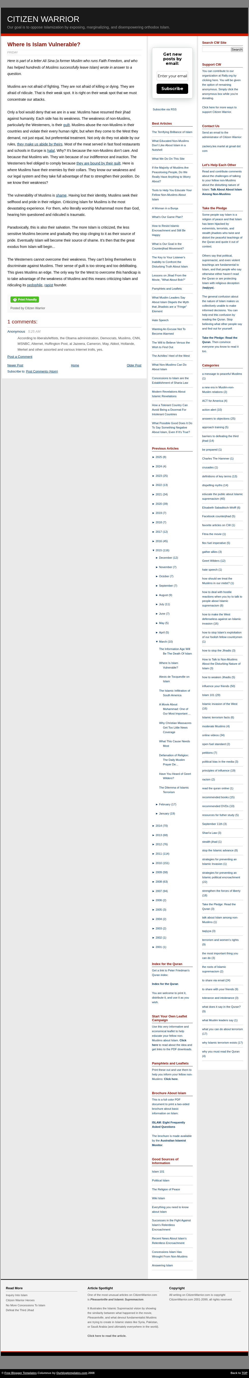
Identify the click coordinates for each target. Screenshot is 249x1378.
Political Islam (160, 1180)
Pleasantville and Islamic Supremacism (116, 1299)
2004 (159, 919)
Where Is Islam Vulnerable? (43, 44)
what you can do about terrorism (222, 1029)
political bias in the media (218, 761)
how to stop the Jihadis (217, 650)
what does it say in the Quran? (221, 1006)
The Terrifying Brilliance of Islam (172, 132)
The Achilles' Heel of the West (171, 355)
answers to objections (216, 418)
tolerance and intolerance (218, 997)
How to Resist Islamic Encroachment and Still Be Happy (169, 230)
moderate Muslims (214, 726)
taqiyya (208, 287)
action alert (209, 409)
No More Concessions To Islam (25, 1305)
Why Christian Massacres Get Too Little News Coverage (175, 727)
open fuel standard (214, 744)
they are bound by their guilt (98, 163)
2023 (159, 475)
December (166, 557)
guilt (66, 125)
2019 (159, 512)
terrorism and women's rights (220, 939)
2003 (159, 928)
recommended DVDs (215, 806)
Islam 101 (158, 1171)
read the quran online (216, 788)
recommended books (216, 797)
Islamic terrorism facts (216, 717)
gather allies (210, 551)
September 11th (212, 823)
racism (206, 779)
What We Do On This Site (168, 158)
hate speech (210, 569)
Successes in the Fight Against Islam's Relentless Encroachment (171, 1225)
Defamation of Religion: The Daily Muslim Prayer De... (174, 760)
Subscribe (172, 88)
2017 (159, 531)
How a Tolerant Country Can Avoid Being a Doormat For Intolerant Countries (170, 410)
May (162, 623)
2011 (159, 853)
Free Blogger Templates (21, 1372)
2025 (159, 456)
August (164, 595)
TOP (244, 1372)
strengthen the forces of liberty (221, 890)
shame (61, 195)
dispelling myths (212, 485)
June (162, 613)
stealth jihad (210, 841)
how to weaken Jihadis (217, 677)
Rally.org (227, 75)
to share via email (213, 980)
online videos (210, 735)
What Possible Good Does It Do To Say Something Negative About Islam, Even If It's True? (172, 428)
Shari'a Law (210, 832)
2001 (159, 947)
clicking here (210, 80)
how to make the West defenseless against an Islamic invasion (221, 619)
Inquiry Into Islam (16, 1295)
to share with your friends (218, 989)
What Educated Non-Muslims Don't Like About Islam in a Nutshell (170, 145)
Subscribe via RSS (164, 109)
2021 (159, 494)
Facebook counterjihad (217, 516)
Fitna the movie (212, 534)
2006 (159, 900)
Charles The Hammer (216, 458)
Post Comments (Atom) (42, 371)
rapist (49, 285)
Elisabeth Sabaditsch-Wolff (219, 507)
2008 (159, 881)
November (166, 567)
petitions (208, 752)
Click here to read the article (107, 1335)
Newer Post (15, 365)
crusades (208, 467)
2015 (159, 550)
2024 (159, 466)
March (163, 641)
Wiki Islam (158, 1198)
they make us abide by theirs (39, 144)
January (164, 813)
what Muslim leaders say (218, 1020)
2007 (159, 891)
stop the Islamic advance (218, 850)
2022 (159, 484)
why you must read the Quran (221, 1051)
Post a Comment (19, 357)
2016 (159, 541)
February (165, 804)
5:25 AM (34, 331)
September (166, 585)
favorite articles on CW (217, 525)
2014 (159, 825)
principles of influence (216, 770)
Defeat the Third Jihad (20, 1310)
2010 (159, 863)
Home (75, 365)
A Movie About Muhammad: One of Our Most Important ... (175, 709)
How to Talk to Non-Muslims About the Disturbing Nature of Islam (221, 664)
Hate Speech (160, 320)
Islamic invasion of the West (219, 703)
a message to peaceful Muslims (222, 373)
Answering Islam (162, 1265)
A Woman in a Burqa (165, 208)
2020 (159, 503)
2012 (159, 844)
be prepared (210, 449)
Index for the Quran (165, 983)
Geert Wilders (211, 560)
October (164, 576)
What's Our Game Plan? (167, 216)
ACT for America (213, 400)
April (162, 632)
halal (51, 151)
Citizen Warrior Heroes (20, 1300)
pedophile (35, 285)
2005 (159, 909)
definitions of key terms (217, 476)
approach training (213, 427)
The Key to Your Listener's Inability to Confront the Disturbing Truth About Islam (170, 262)
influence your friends (216, 686)
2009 (159, 872)
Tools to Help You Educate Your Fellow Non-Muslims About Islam (172, 195)
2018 (159, 522)
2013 (159, 835)
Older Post (134, 365)
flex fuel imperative (214, 542)
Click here (170, 1078)
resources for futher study (218, 815)
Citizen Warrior (43, 19)
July (162, 604)
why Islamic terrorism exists (220, 1042)
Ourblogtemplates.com (71, 1372)
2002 (159, 937)
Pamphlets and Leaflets (167, 288)
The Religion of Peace (166, 1189)
